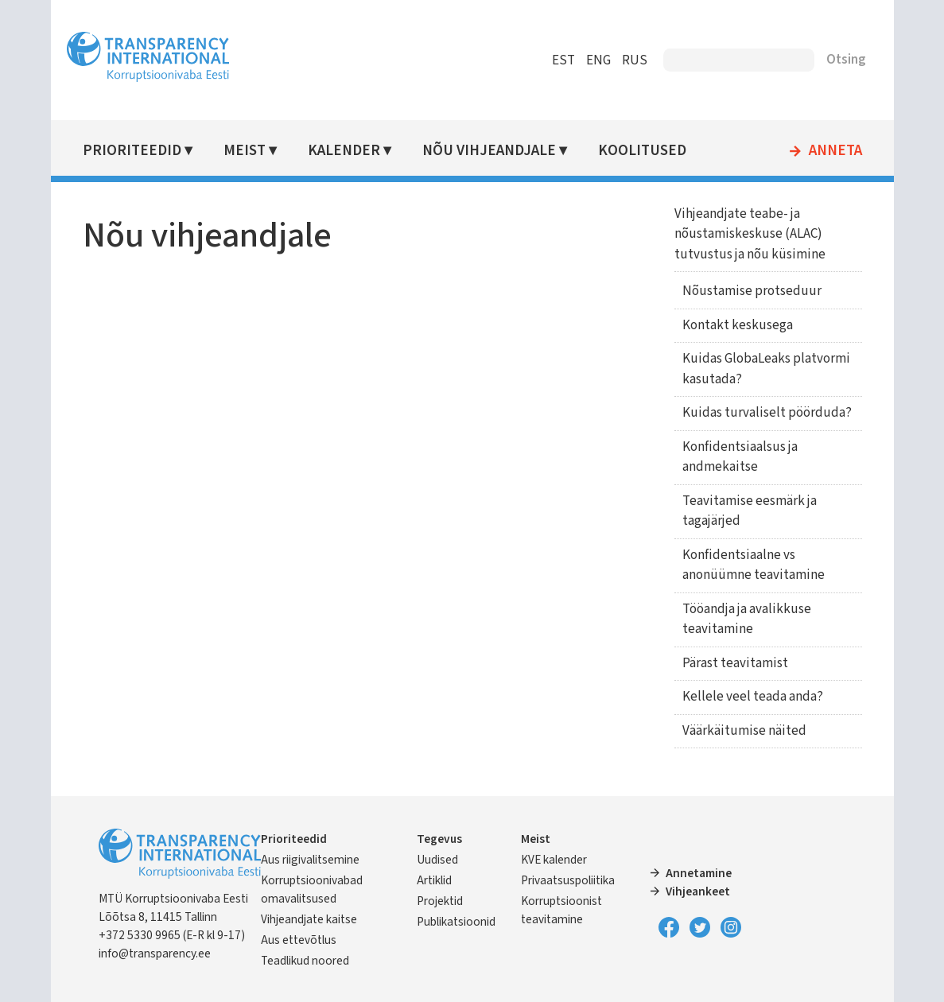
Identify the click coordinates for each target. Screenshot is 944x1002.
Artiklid (434, 880)
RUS (634, 60)
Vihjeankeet (698, 891)
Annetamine (699, 873)
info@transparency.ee (155, 953)
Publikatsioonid (456, 922)
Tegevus (439, 839)
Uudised (437, 860)
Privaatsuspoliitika (568, 880)
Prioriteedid (132, 150)
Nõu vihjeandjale (489, 150)
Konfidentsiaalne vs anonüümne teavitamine (753, 565)
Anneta (835, 151)
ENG (598, 60)
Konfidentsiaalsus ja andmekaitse (740, 457)
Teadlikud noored (305, 961)
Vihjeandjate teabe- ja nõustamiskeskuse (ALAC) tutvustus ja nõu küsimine (750, 234)
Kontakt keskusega (737, 325)
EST (563, 60)
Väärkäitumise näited (744, 731)
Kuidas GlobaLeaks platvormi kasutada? (766, 369)
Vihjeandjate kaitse (309, 919)
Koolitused (642, 150)
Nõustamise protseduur (752, 291)
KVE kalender (554, 860)
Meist (244, 150)
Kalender (344, 150)
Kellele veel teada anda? (752, 696)
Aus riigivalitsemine (310, 860)
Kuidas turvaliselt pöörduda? (767, 412)
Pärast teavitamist (735, 663)
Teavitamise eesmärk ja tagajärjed (749, 511)
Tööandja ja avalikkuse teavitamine (746, 619)
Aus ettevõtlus (298, 940)
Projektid (440, 901)
